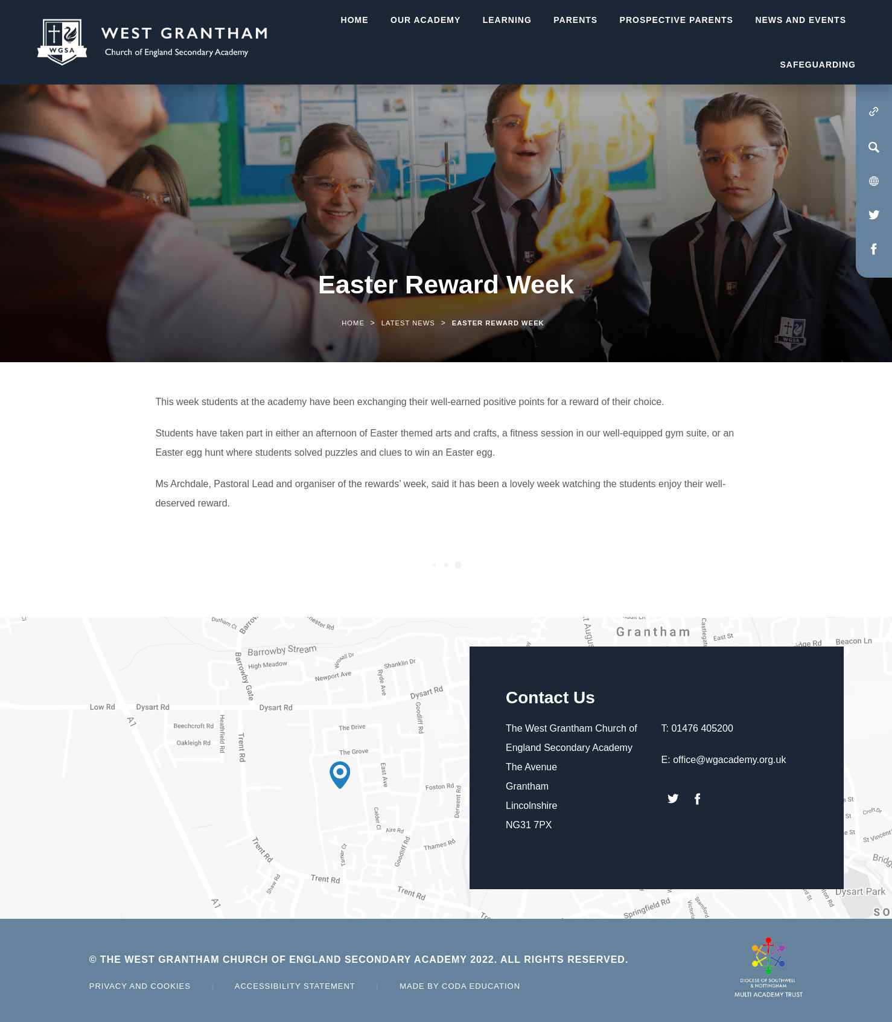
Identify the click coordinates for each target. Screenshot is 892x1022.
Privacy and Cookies (140, 986)
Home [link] (353, 323)
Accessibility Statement (295, 986)
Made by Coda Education (460, 986)
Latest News (408, 323)
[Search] (874, 147)
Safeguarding (818, 64)
